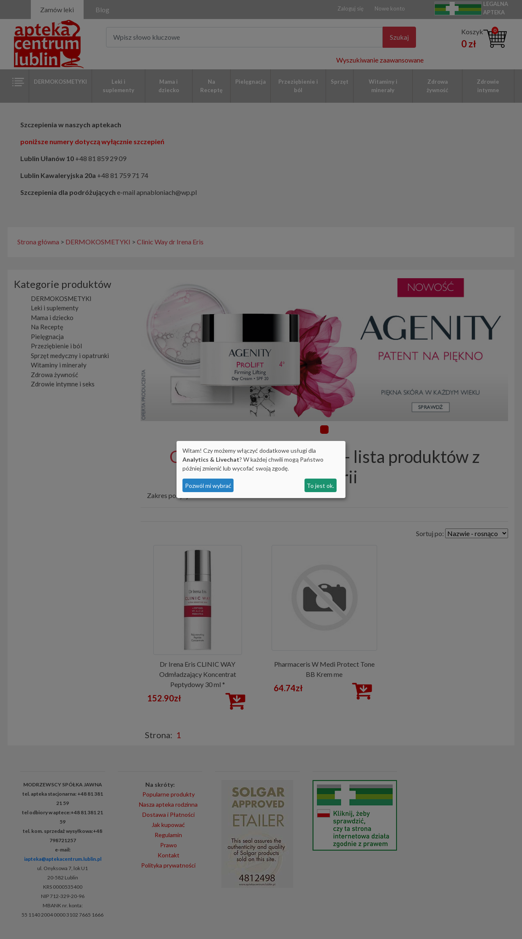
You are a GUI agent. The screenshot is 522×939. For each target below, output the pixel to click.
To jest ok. (320, 485)
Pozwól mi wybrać (208, 485)
